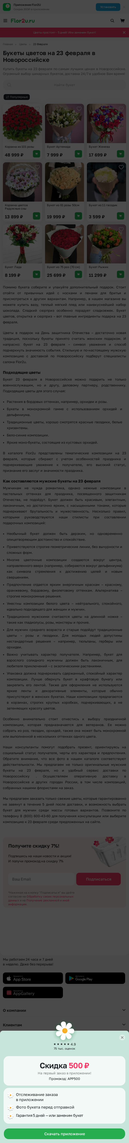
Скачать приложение (64, 1133)
